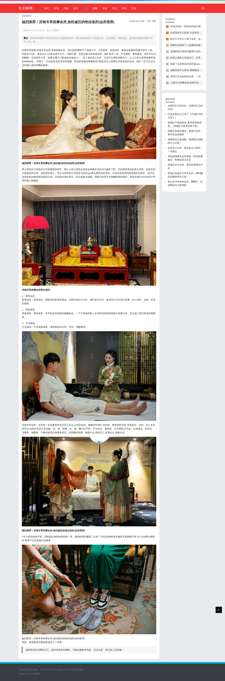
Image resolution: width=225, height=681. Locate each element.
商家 (85, 8)
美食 (104, 8)
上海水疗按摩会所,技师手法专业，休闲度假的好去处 (197, 82)
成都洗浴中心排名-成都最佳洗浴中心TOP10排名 (195, 70)
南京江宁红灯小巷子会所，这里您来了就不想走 (194, 39)
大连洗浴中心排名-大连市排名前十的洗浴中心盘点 (196, 32)
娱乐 (75, 8)
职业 (134, 8)
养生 (114, 8)
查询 (124, 8)
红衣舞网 (25, 8)
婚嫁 (95, 8)
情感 (66, 8)
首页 (46, 8)
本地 (56, 8)
